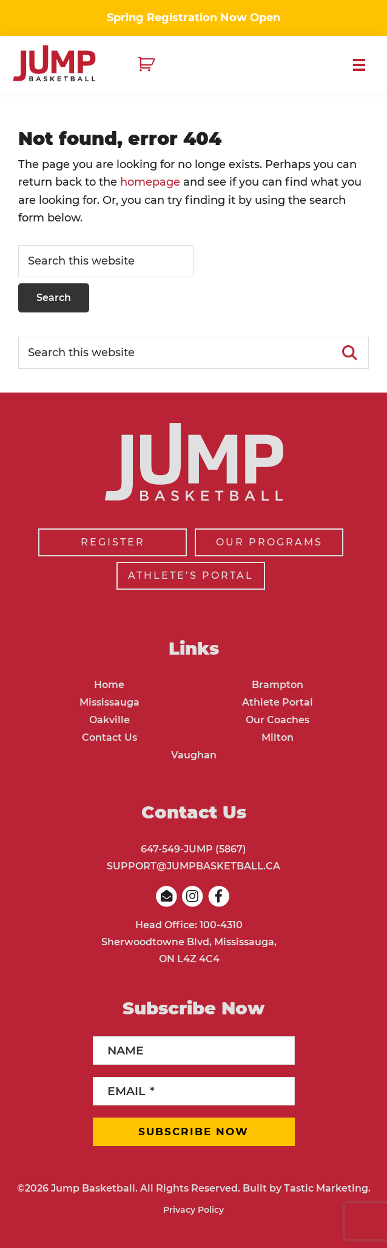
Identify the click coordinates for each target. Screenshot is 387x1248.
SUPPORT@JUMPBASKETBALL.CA (193, 866)
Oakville (109, 720)
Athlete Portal (277, 702)
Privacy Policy (193, 1209)
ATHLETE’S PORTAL (191, 575)
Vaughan (194, 755)
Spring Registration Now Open (193, 17)
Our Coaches (277, 720)
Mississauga (109, 702)
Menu (364, 65)
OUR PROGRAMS (269, 542)
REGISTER (113, 542)
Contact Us (109, 737)
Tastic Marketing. (327, 1188)
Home (109, 684)
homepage (150, 182)
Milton (277, 737)
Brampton (277, 684)
